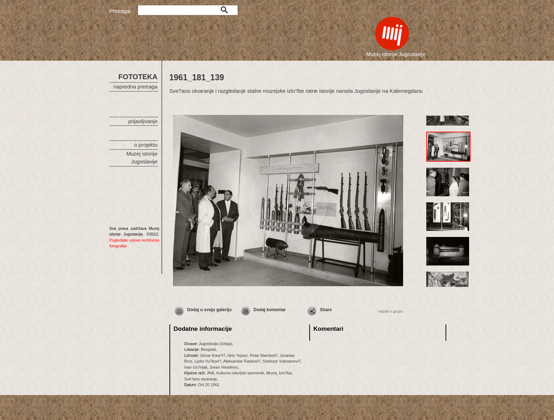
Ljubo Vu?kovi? (207, 361)
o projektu (146, 145)
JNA (210, 373)
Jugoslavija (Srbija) (215, 343)
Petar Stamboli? (264, 355)
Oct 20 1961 (208, 385)
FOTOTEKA (138, 77)
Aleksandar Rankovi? (241, 361)
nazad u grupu (390, 311)
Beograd (208, 349)
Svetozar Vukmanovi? (282, 361)
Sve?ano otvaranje (200, 379)
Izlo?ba (285, 373)
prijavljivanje (143, 121)
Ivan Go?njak (196, 367)
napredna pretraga (135, 87)
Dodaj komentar (270, 309)
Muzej (271, 373)
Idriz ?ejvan (238, 355)
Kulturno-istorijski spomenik (240, 373)
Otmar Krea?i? (212, 355)
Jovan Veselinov (223, 367)
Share (326, 309)
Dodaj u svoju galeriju (209, 309)
